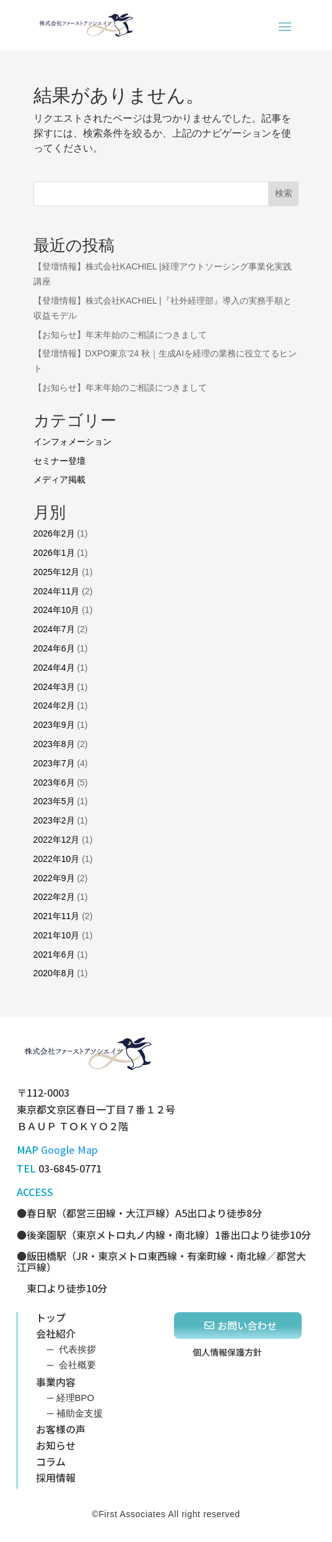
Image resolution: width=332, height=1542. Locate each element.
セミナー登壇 (59, 461)
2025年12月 (56, 572)
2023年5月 (54, 801)
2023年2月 (54, 820)
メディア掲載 (59, 479)
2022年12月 (56, 840)
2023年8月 (54, 744)
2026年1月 (54, 553)
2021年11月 (56, 916)
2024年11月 (56, 591)
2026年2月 (54, 533)
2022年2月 (54, 897)
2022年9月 (54, 878)
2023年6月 (54, 782)
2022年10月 (56, 859)
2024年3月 (54, 687)
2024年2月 (54, 705)
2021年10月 (56, 935)
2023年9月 (54, 725)
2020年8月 (54, 973)
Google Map (69, 1149)
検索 (283, 193)
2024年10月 (56, 610)
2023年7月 (54, 763)
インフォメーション (72, 442)
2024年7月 (54, 629)
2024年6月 (54, 648)
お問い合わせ (247, 1325)
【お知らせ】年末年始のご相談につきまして (120, 335)
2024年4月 (54, 668)
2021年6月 (54, 954)
